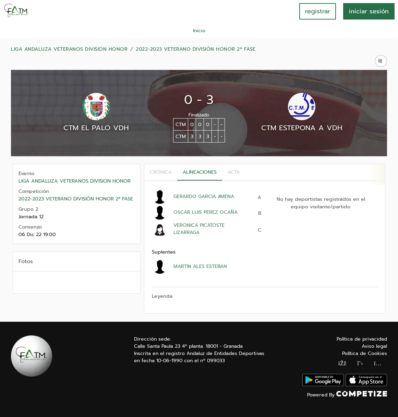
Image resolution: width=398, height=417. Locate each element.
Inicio (199, 30)
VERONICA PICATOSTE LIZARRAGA (199, 229)
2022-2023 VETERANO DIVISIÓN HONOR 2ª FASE (196, 49)
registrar (317, 11)
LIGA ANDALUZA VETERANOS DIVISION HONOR (69, 49)
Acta (234, 172)
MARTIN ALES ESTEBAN (200, 266)
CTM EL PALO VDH (96, 127)
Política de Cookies (364, 353)
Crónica (161, 172)
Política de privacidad (362, 339)
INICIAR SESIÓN (369, 11)
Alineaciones (200, 172)
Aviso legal (374, 346)
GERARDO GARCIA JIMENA (203, 196)
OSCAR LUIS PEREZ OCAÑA (205, 212)
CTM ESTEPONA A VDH (301, 127)
